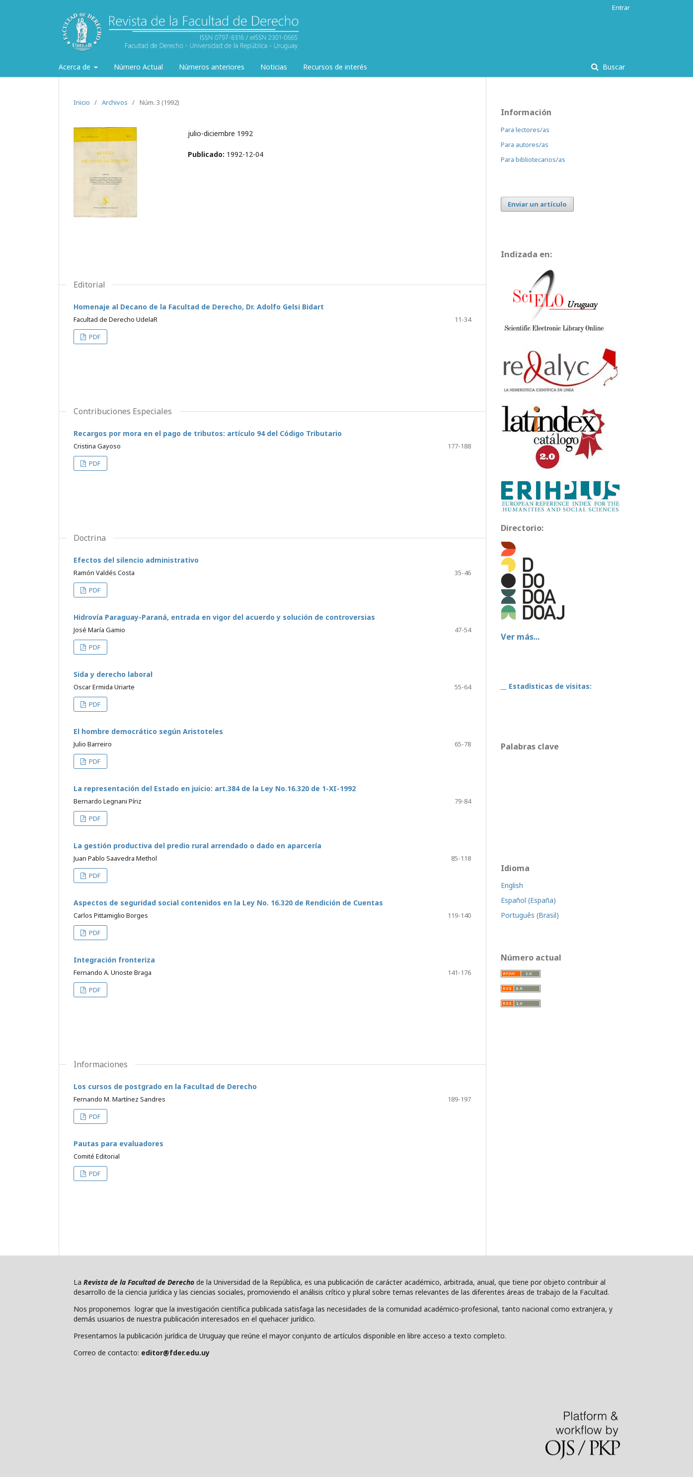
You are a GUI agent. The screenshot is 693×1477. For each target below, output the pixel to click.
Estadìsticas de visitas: (549, 686)
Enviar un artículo (537, 204)
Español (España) (528, 900)
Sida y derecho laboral (113, 674)
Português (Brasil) (530, 915)
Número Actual (138, 67)
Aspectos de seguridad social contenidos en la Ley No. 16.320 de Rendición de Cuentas (228, 902)
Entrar (621, 7)
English (512, 885)
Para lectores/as (525, 129)
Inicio (82, 102)
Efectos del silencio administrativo (136, 560)
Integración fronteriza (114, 959)
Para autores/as (524, 144)
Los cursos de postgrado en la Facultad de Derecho (165, 1086)
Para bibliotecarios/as (533, 159)
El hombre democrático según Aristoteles (148, 731)
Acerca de (75, 67)
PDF (93, 336)
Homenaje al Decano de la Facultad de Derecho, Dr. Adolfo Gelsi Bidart (199, 306)
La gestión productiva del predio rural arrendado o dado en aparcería (197, 845)
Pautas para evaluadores (118, 1143)
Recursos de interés (335, 67)
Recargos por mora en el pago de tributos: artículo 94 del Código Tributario (208, 433)
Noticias (273, 67)
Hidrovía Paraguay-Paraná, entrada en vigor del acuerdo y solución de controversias (224, 617)
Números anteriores (211, 67)
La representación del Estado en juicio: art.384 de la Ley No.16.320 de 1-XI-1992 (215, 788)
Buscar (613, 67)
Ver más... (520, 636)
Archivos (115, 102)
